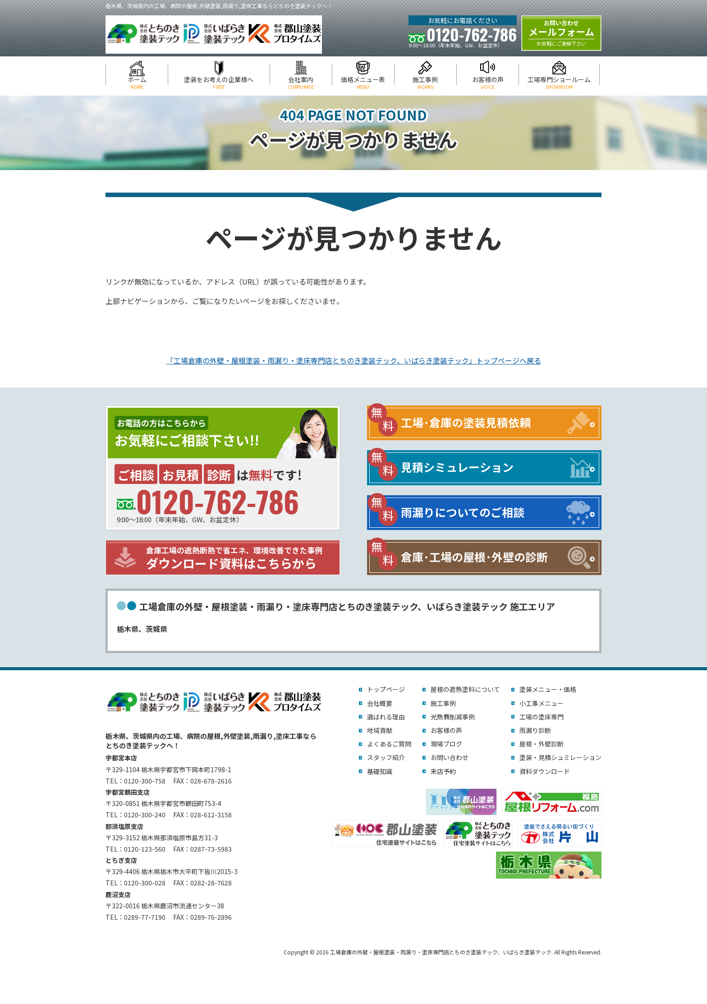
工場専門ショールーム (559, 83)
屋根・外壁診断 (541, 743)
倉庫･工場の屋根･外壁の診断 (474, 556)
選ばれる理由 (386, 716)
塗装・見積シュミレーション (560, 757)
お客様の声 (487, 83)
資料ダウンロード (544, 771)
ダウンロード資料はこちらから (240, 558)
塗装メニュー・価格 (547, 689)
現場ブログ (446, 743)
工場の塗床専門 (541, 716)
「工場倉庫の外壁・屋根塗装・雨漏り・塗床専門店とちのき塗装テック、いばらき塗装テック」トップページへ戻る (353, 360)
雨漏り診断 (535, 730)
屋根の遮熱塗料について (465, 689)
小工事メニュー (541, 703)
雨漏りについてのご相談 (462, 512)
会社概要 (379, 703)
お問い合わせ (449, 757)
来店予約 (443, 771)
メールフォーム (561, 32)
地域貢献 (379, 730)
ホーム (136, 83)
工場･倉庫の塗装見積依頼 (466, 422)
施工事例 (425, 83)
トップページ (386, 689)
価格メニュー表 (363, 83)
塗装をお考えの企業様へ (218, 83)
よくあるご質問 (389, 743)
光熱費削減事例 (453, 716)
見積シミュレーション (457, 467)
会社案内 (301, 83)
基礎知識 (379, 771)
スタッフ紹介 (386, 757)
